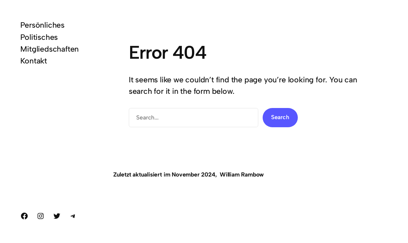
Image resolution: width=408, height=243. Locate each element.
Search (280, 117)
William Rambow (242, 174)
